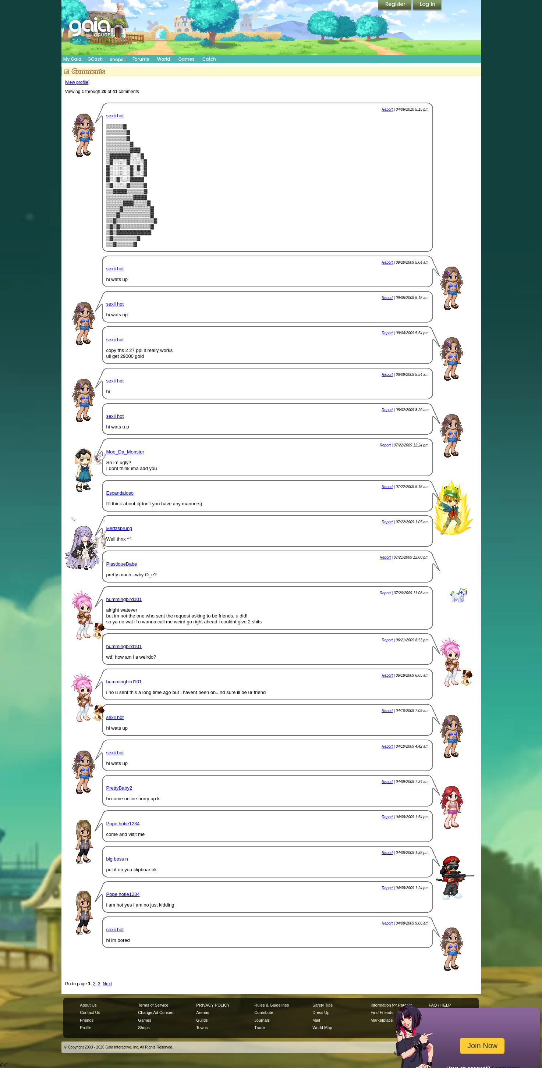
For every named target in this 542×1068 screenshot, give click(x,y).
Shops (118, 59)
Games (186, 59)
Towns (202, 1027)
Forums (140, 59)
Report (387, 109)
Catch (209, 59)
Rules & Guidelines (271, 1005)
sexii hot (115, 115)
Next (107, 983)
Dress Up (320, 1012)
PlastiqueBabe (121, 564)
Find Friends (382, 1012)
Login (427, 5)
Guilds (202, 1020)
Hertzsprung (119, 528)
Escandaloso (120, 493)
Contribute (263, 1012)
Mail (316, 1020)
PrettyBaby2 (119, 788)
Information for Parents (391, 1005)
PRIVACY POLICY (213, 1005)
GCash (95, 59)
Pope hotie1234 (123, 823)
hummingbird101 (124, 599)
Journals (262, 1020)
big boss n (117, 859)
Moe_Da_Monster (125, 452)
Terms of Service (153, 1005)
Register (395, 5)
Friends (86, 1020)
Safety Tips (322, 1005)
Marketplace (382, 1020)
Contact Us (90, 1012)
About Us (88, 1005)
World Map (322, 1027)
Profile (85, 1027)
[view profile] (77, 82)
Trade (259, 1027)
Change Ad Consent (156, 1012)
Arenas (202, 1012)
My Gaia (72, 59)
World (163, 59)
